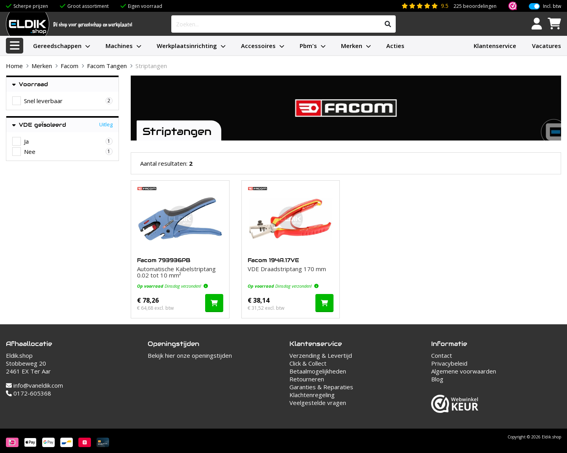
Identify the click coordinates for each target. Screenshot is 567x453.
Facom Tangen (107, 66)
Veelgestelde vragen (317, 403)
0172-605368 (28, 393)
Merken (351, 46)
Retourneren (306, 379)
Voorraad (30, 84)
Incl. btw (552, 4)
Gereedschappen (57, 46)
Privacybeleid (449, 363)
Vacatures (546, 46)
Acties (395, 46)
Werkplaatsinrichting (187, 46)
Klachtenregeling (312, 395)
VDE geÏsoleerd (39, 125)
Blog (437, 379)
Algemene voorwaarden (463, 371)
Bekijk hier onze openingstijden (190, 355)
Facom (69, 66)
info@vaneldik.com (34, 385)
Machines (119, 46)
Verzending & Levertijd (320, 355)
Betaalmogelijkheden (317, 371)
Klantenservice (495, 46)
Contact (441, 355)
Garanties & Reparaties (321, 387)
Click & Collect (307, 363)
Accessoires (258, 46)
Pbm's (308, 46)
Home (14, 66)
